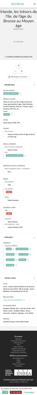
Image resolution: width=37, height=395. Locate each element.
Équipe (18, 362)
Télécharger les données (17, 77)
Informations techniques (18, 340)
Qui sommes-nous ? (19, 358)
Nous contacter (18, 346)
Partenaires (18, 365)
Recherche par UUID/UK (18, 352)
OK (5, 392)
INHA (18, 360)
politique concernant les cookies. (11, 390)
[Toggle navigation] (35, 4)
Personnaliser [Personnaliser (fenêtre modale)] (29, 392)
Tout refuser (16, 392)
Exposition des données (18, 348)
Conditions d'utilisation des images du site (18, 56)
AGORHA (17, 4)
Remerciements (18, 342)
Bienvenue (18, 338)
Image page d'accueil (18, 350)
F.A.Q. (18, 344)
